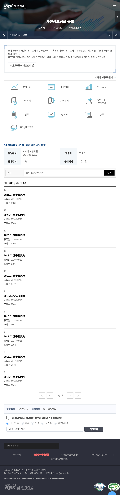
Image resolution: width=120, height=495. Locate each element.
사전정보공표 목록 (75, 27)
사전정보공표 (55, 27)
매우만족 (14, 423)
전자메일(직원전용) (59, 459)
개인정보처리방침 (41, 454)
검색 (109, 172)
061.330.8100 (14, 473)
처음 (42, 395)
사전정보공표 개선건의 (20, 65)
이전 (50, 395)
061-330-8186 (50, 409)
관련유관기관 (12, 445)
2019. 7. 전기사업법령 (14, 255)
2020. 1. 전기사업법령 (14, 235)
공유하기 (116, 35)
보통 (37, 423)
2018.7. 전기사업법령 (14, 295)
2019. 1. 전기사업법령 (14, 275)
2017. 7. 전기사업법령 (14, 336)
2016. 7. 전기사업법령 (14, 376)
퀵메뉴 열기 (117, 16)
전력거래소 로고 (15, 6)
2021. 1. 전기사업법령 (14, 194)
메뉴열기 (113, 4)
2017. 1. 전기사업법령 (14, 356)
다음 (70, 395)
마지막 (78, 395)
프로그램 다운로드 (99, 454)
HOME (4, 35)
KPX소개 (17, 454)
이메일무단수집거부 (70, 454)
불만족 (48, 423)
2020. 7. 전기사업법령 (14, 215)
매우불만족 (63, 423)
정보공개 (40, 27)
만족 (27, 423)
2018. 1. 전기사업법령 (14, 316)
